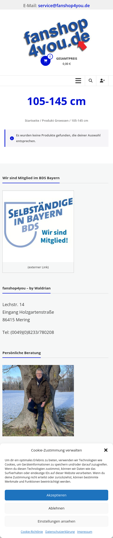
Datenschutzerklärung (60, 532)
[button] (105, 450)
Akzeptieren (56, 495)
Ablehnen (57, 508)
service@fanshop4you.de (64, 5)
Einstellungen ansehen (56, 521)
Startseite (32, 120)
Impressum (84, 532)
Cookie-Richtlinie (32, 532)
